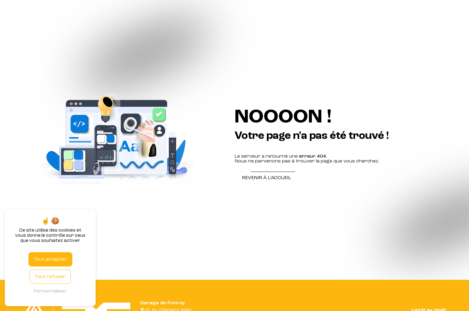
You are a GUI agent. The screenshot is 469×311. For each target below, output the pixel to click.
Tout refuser (50, 276)
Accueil (236, 10)
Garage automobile (269, 10)
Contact (453, 10)
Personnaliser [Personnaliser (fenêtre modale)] (50, 291)
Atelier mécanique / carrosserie (329, 10)
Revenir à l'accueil (266, 177)
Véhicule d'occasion (418, 10)
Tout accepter (50, 259)
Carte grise (380, 10)
